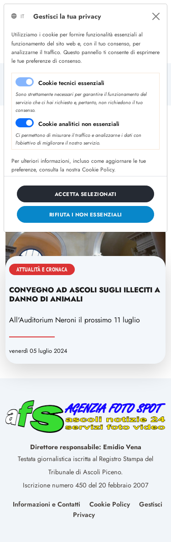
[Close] (156, 16)
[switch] (25, 122)
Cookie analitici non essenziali (78, 124)
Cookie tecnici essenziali (71, 83)
